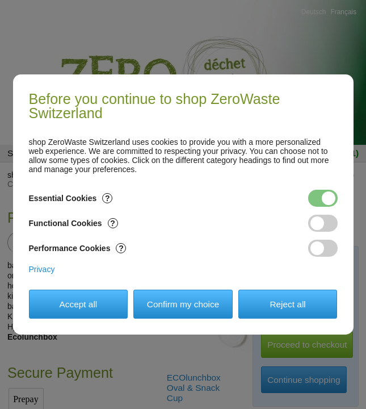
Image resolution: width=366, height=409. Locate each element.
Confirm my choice (183, 304)
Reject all (287, 304)
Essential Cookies (71, 198)
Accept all (79, 304)
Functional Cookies (73, 223)
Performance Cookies (78, 248)
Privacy (42, 269)
